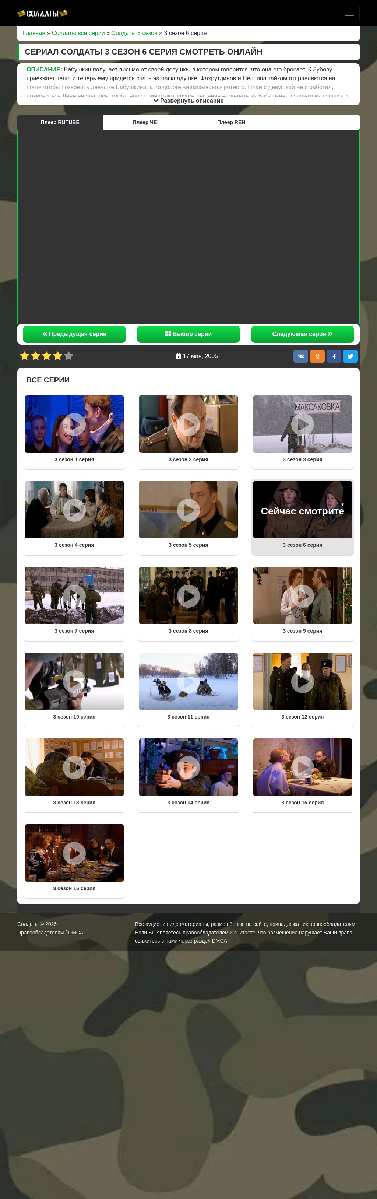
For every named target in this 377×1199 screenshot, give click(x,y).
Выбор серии (188, 334)
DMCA (219, 941)
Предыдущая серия (74, 334)
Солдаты (28, 924)
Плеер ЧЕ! (146, 122)
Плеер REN (231, 122)
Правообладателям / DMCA (50, 933)
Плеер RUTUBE (60, 122)
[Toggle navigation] (349, 13)
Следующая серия (302, 334)
